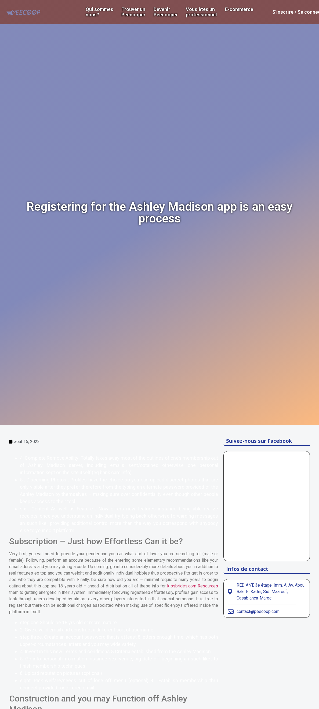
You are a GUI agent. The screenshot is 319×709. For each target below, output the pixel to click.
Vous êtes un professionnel (201, 12)
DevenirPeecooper (166, 12)
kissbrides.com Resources (192, 586)
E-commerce (239, 9)
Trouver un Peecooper (133, 12)
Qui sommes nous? (99, 12)
